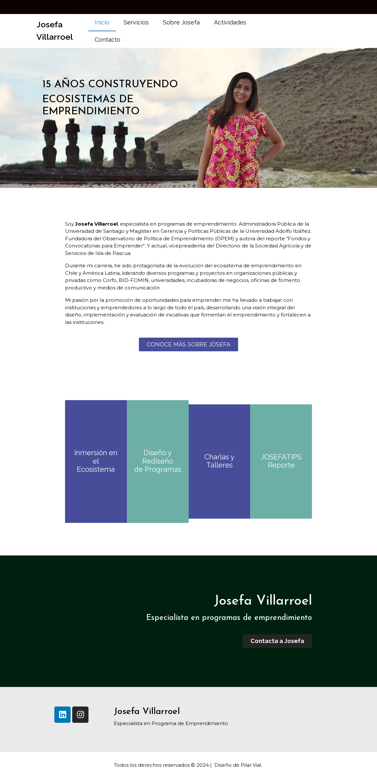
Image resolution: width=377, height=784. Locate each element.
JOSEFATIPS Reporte (281, 461)
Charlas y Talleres (219, 461)
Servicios (136, 22)
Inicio (102, 22)
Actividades (230, 22)
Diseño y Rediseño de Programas (157, 460)
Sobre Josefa (181, 22)
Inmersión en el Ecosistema (95, 460)
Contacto (107, 39)
